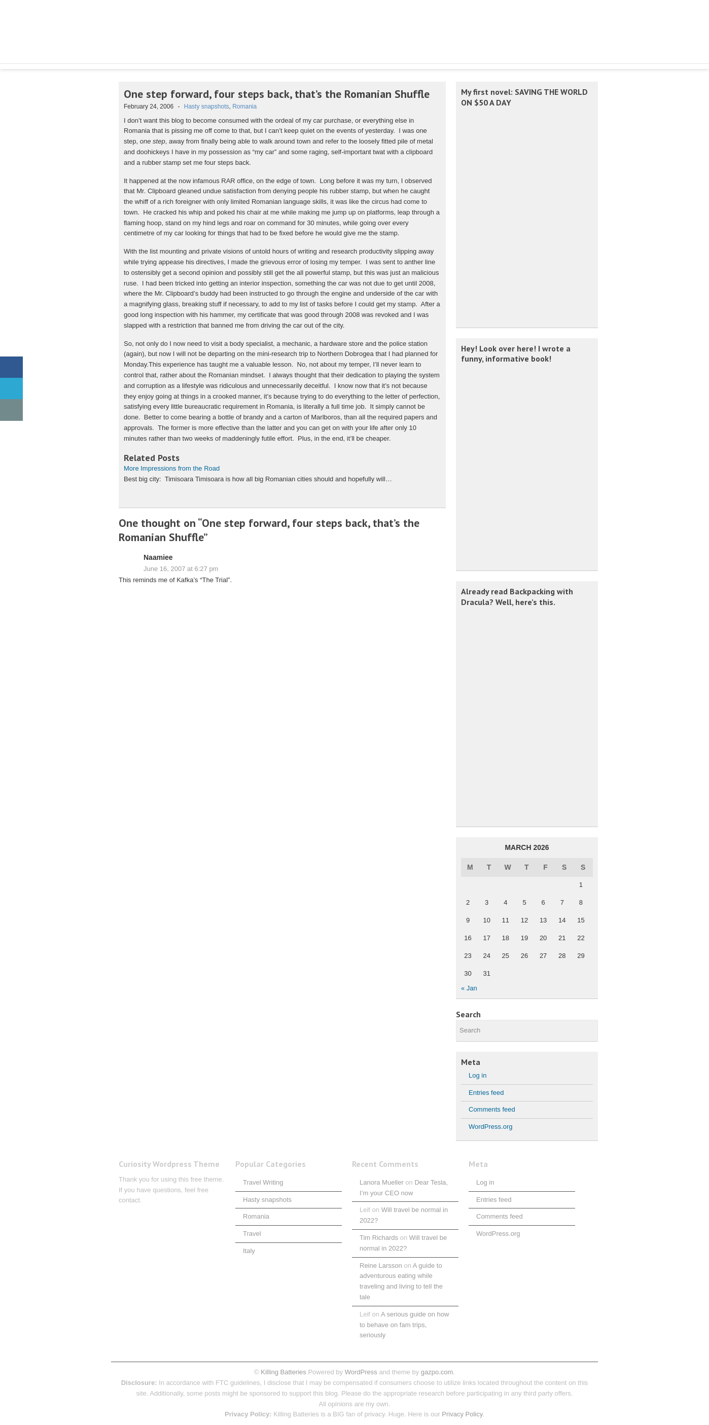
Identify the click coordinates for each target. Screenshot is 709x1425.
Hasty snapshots (206, 106)
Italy (249, 1251)
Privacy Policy (462, 1414)
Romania (244, 106)
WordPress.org (490, 1126)
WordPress (361, 1372)
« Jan (469, 988)
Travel (252, 1233)
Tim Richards (379, 1237)
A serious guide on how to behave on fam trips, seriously (404, 1324)
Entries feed (486, 1092)
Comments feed (492, 1109)
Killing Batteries (282, 1372)
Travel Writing (263, 1182)
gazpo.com (437, 1372)
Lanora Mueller (382, 1182)
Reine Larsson (381, 1265)
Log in (477, 1075)
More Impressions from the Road (172, 468)
